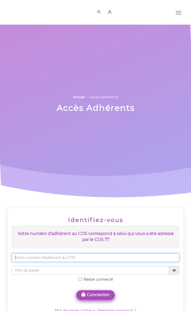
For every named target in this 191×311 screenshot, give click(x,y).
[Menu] (179, 12)
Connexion (95, 294)
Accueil (79, 97)
